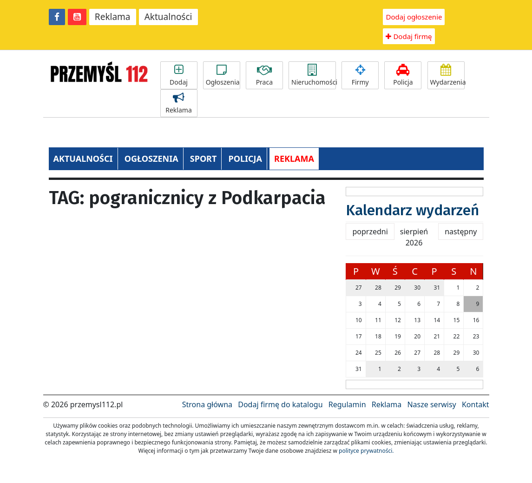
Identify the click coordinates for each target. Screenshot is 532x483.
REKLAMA (294, 158)
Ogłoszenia (223, 75)
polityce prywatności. (366, 451)
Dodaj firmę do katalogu (280, 404)
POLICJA (245, 158)
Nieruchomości (313, 75)
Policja (403, 75)
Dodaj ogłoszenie (414, 16)
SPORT (203, 158)
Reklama (113, 17)
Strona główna (207, 404)
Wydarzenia (447, 75)
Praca (264, 75)
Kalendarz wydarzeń (412, 210)
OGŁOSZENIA (151, 158)
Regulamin (347, 404)
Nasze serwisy (431, 404)
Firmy (360, 75)
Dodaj (179, 75)
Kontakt (475, 404)
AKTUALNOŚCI (83, 158)
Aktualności (168, 17)
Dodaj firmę (409, 36)
